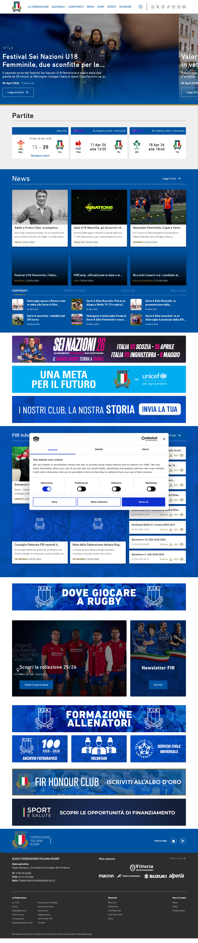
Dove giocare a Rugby (48, 902)
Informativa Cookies (67, 934)
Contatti (41, 922)
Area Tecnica (18, 914)
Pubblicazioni (178, 910)
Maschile (112, 902)
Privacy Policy (50, 934)
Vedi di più (172, 435)
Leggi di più (171, 178)
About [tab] (145, 449)
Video (175, 906)
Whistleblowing (84, 934)
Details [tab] (99, 449)
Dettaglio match (40, 155)
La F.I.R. (15, 902)
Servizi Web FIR (45, 918)
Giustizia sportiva (46, 906)
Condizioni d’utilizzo (33, 934)
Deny (54, 502)
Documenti (43, 910)
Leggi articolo (18, 92)
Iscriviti (158, 684)
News (110, 918)
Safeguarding (44, 914)
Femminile (113, 906)
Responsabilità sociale (22, 922)
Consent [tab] (52, 449)
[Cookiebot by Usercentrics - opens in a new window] (143, 439)
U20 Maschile (114, 910)
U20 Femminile (115, 914)
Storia (14, 906)
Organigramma (19, 910)
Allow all (143, 502)
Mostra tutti (178, 858)
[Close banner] (164, 439)
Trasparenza (18, 918)
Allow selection (98, 502)
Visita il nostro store (36, 684)
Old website (17, 934)
